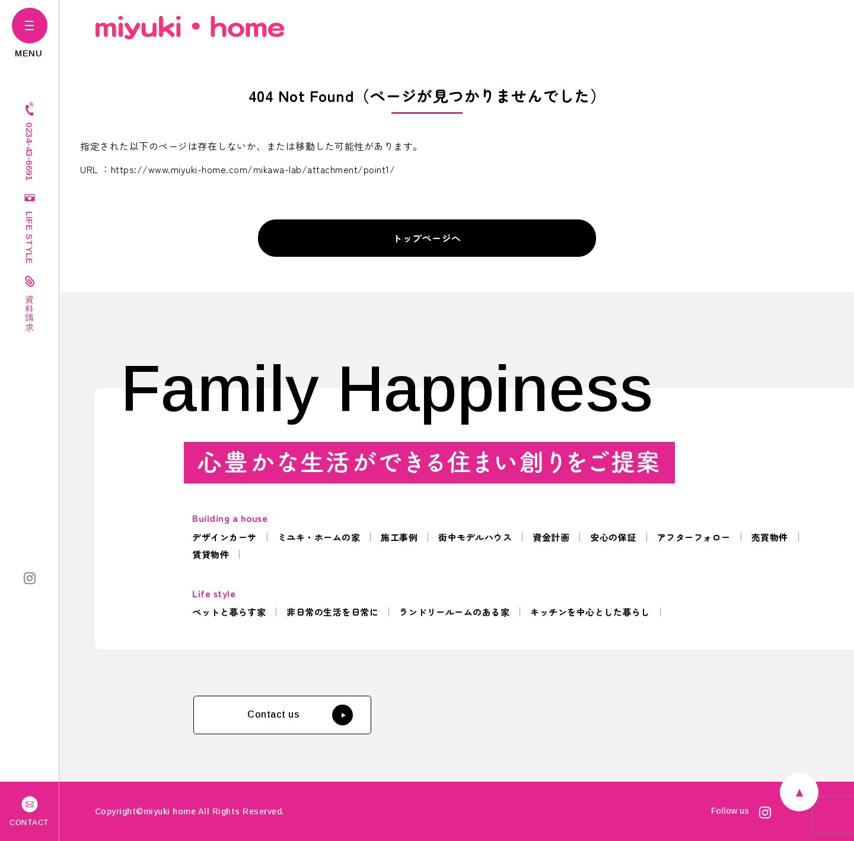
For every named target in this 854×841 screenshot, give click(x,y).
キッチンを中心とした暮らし (590, 612)
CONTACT (29, 810)
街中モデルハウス (475, 537)
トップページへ (427, 238)
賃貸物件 (210, 554)
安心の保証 (613, 537)
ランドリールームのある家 (454, 612)
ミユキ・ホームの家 (319, 537)
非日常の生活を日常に (332, 612)
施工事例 (399, 537)
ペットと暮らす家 (229, 612)
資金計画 (551, 537)
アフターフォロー (694, 537)
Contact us (300, 715)
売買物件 (769, 537)
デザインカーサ (224, 537)
